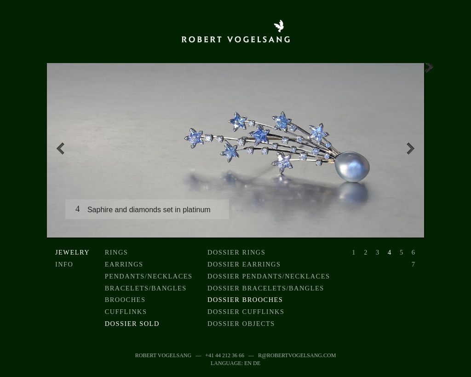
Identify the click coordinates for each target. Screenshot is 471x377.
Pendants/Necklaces (149, 276)
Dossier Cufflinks (245, 311)
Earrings (124, 264)
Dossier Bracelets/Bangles (265, 288)
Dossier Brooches (245, 299)
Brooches (125, 299)
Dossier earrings (244, 264)
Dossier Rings (236, 252)
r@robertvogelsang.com (297, 355)
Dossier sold (132, 323)
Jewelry (72, 252)
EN (248, 363)
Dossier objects (241, 323)
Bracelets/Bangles (146, 288)
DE (256, 363)
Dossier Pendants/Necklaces (268, 276)
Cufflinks (126, 311)
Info (64, 264)
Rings (116, 252)
